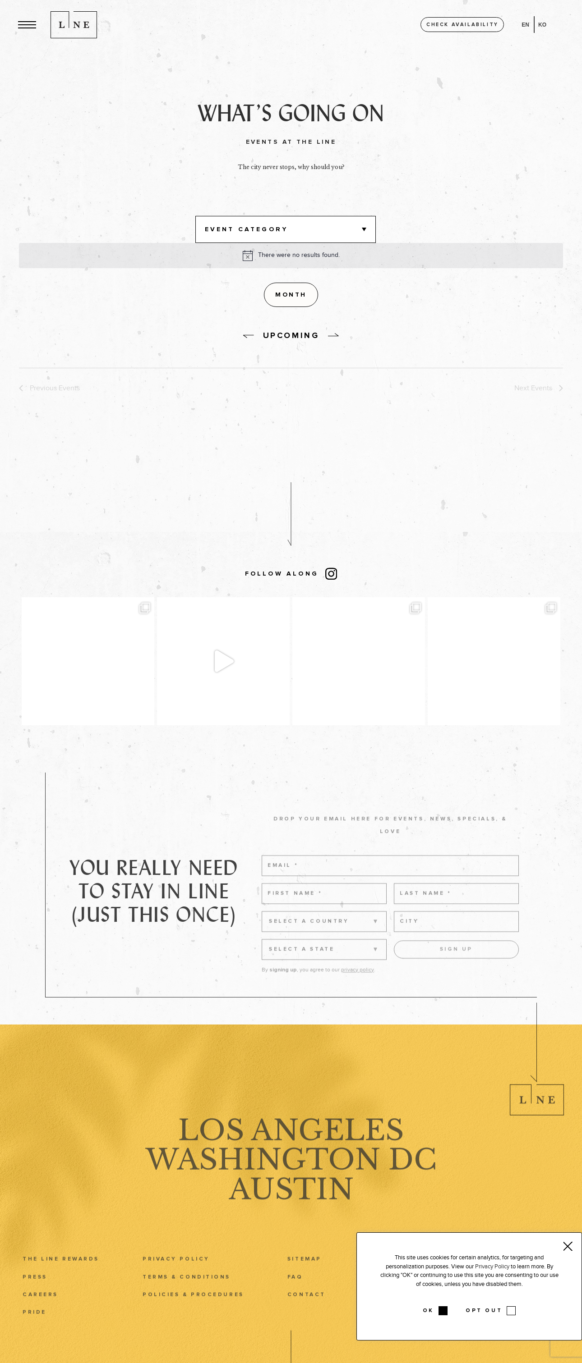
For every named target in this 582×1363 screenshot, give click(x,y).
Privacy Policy (176, 1274)
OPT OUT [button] (484, 1310)
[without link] (248, 336)
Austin (291, 1205)
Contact (306, 1310)
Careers (40, 1310)
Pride (34, 1327)
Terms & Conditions (187, 1292)
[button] (27, 24)
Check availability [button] (462, 24)
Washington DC (291, 1175)
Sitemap (304, 1274)
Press (35, 1292)
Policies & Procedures (193, 1310)
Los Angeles (291, 1145)
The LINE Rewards (61, 1274)
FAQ (295, 1292)
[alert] (299, 255)
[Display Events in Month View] (291, 294)
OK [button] (428, 1310)
